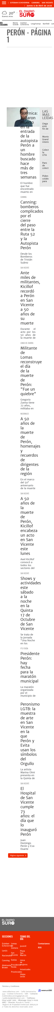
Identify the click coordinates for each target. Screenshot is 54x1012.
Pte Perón (24, 108)
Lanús (4, 950)
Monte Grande (15, 24)
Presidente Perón (16, 966)
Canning (36, 3)
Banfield (46, 24)
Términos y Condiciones (10, 986)
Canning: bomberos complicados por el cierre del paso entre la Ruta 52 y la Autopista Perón (31, 225)
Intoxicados (25, 969)
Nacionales (24, 413)
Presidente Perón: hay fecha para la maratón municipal (29, 667)
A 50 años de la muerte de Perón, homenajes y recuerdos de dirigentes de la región (30, 446)
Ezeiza (14, 960)
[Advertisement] (27, 77)
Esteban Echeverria (19, 3)
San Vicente (47, 3)
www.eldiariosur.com (11, 992)
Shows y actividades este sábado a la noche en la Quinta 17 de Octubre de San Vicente (30, 603)
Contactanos (44, 943)
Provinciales (16, 972)
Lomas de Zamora (26, 343)
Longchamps (36, 24)
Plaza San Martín (23, 953)
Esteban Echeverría (24, 24)
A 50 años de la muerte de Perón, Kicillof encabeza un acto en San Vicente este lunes (28, 526)
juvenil (23, 946)
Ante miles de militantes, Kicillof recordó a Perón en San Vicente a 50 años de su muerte (30, 298)
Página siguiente (17, 855)
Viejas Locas (22, 975)
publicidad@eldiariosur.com (14, 998)
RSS (39, 947)
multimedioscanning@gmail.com (15, 996)
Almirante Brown (6, 966)
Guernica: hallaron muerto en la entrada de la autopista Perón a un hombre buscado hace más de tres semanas (29, 145)
